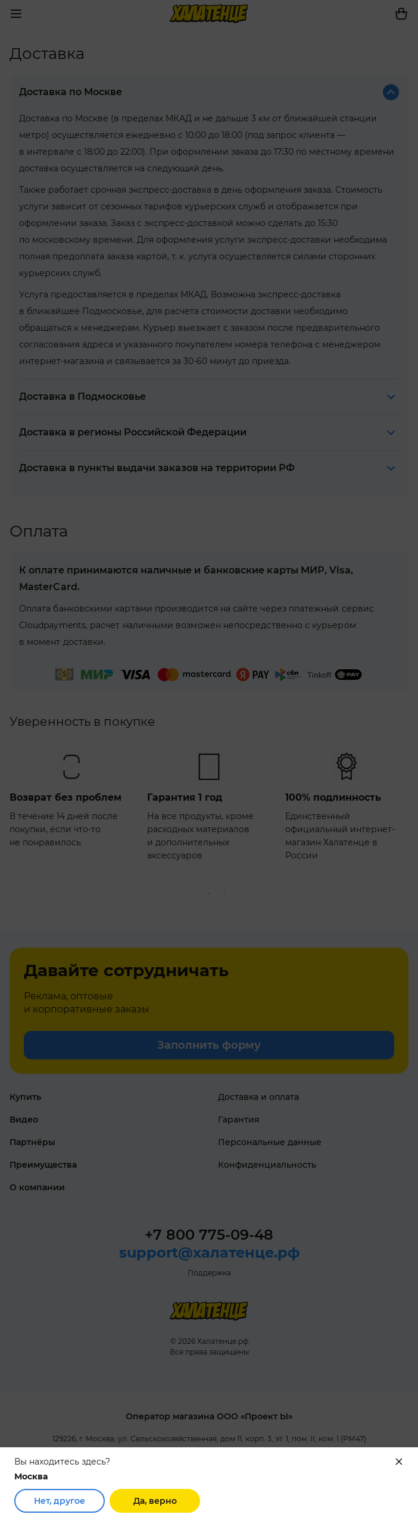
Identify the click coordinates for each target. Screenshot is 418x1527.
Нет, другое (59, 1500)
